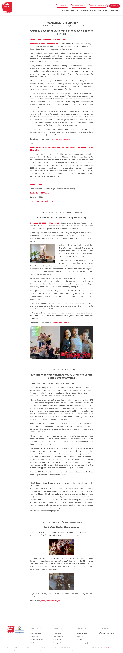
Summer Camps (62, 6)
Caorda (107, 647)
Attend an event (81, 633)
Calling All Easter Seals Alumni (61, 527)
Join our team (58, 637)
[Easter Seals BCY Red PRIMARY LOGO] (7, 8)
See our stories (35, 633)
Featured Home (57, 26)
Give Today (114, 6)
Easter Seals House (78, 6)
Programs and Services (98, 6)
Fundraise (79, 637)
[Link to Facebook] (106, 634)
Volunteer (79, 639)
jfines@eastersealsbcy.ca (50, 601)
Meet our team (35, 643)
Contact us (57, 633)
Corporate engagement (84, 643)
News (64, 26)
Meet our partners (36, 639)
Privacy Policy (58, 643)
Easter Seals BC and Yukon (78, 26)
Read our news (35, 637)
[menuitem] (68, 9)
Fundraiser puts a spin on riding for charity (62, 217)
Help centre (57, 639)
